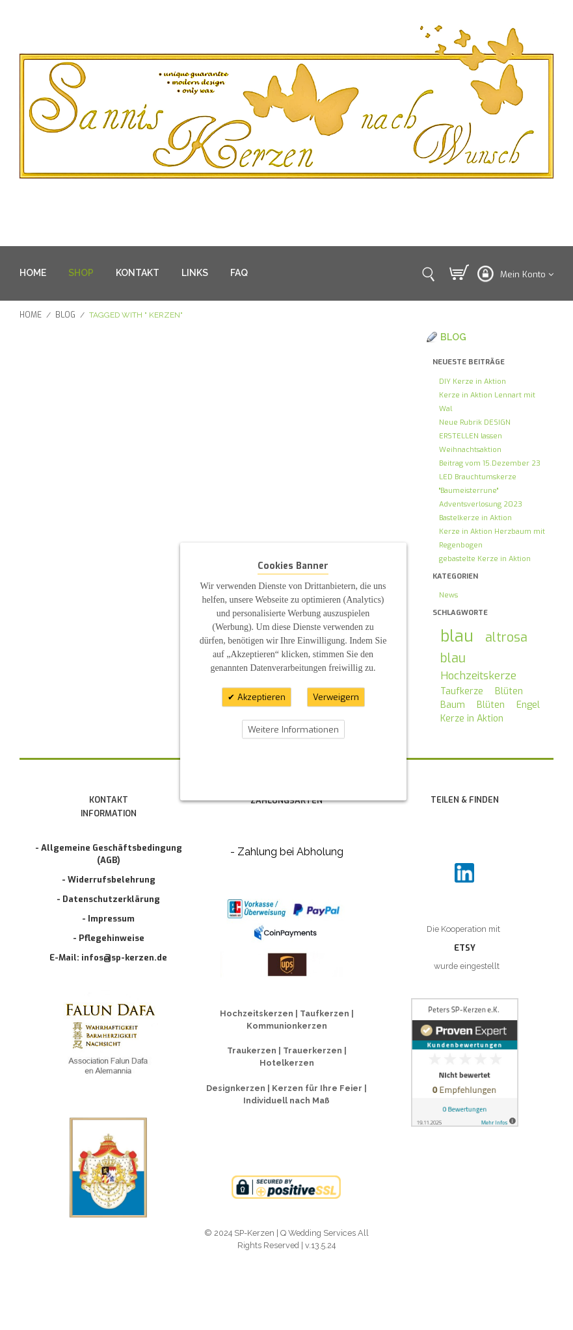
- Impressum (108, 918)
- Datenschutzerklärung (108, 899)
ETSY (464, 947)
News (448, 595)
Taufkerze (461, 691)
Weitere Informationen (293, 728)
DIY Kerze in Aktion (472, 381)
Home (31, 315)
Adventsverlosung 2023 (480, 504)
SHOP (81, 273)
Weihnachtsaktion (470, 450)
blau (456, 636)
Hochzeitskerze (478, 675)
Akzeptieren (260, 697)
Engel (528, 705)
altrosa (506, 637)
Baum (452, 705)
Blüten (509, 691)
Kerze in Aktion (471, 718)
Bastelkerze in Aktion (475, 518)
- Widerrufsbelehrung (108, 879)
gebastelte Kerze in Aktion (485, 559)
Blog (65, 315)
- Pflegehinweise (108, 938)
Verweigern (336, 697)
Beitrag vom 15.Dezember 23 (489, 463)
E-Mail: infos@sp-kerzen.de (108, 957)
